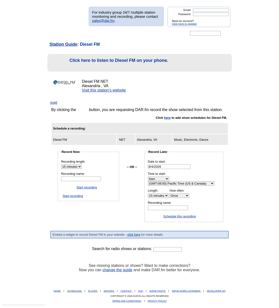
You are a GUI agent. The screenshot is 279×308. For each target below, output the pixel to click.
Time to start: (157, 174)
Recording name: (73, 174)
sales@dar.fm (103, 21)
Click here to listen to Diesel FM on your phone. (109, 63)
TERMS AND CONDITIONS (127, 300)
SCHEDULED (74, 290)
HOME (57, 290)
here (167, 118)
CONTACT (126, 290)
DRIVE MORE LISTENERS (186, 290)
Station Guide (63, 44)
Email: (187, 10)
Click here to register (184, 23)
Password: (184, 14)
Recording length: (73, 161)
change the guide (117, 270)
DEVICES (109, 290)
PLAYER (93, 290)
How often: (177, 190)
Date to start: (157, 161)
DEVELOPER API (216, 290)
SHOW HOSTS (157, 290)
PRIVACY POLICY (157, 300)
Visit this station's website (104, 90)
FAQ (141, 290)
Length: (153, 190)
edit (53, 102)
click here (133, 234)
